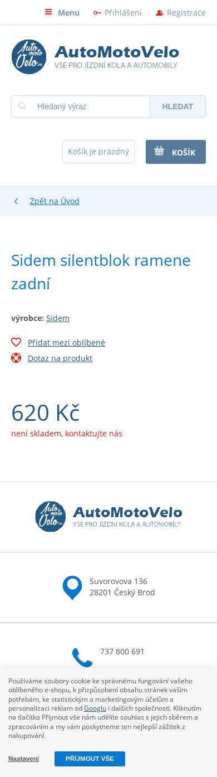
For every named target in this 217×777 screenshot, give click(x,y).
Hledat (177, 106)
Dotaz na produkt (51, 359)
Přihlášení (123, 12)
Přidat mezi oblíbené (58, 344)
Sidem (58, 318)
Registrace (186, 12)
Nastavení (23, 758)
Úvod (70, 201)
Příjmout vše (90, 758)
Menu (62, 12)
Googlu (95, 708)
